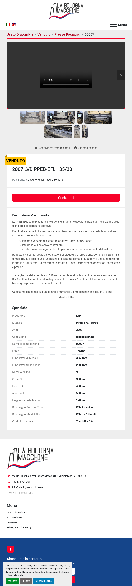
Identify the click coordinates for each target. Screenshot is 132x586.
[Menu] (113, 25)
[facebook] (10, 549)
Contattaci (66, 198)
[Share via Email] (52, 148)
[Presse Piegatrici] (67, 34)
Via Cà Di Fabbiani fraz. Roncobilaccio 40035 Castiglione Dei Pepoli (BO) (50, 476)
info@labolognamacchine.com (28, 487)
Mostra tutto (66, 297)
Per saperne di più (43, 581)
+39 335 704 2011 (22, 481)
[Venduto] (43, 34)
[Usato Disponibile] (20, 34)
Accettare (12, 581)
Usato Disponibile (16, 512)
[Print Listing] (86, 148)
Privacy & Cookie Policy (19, 527)
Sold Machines (14, 517)
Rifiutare (26, 581)
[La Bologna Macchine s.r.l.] (30, 458)
